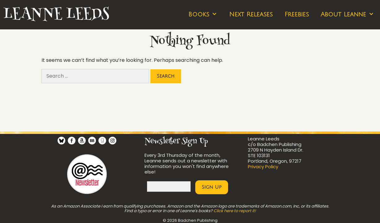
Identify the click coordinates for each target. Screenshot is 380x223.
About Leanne (350, 14)
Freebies (296, 14)
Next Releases (251, 14)
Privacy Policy (263, 166)
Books (205, 14)
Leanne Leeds (56, 14)
